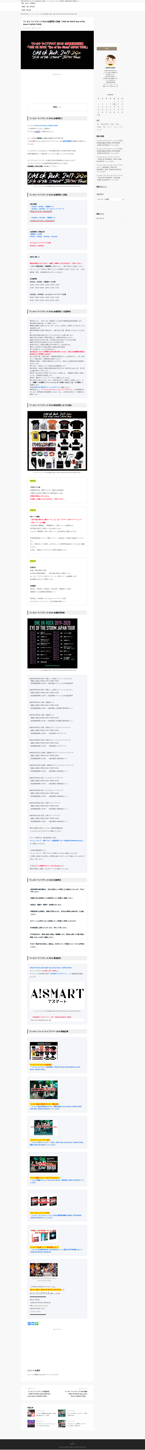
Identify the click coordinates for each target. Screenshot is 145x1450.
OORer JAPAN (37, 28)
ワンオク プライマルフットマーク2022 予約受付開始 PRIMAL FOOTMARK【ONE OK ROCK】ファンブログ (109, 139)
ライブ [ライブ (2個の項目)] (121, 123)
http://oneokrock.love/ (41, 1306)
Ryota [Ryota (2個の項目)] (112, 120)
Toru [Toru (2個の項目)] (104, 123)
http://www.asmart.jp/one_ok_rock (57, 1020)
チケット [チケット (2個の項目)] (109, 123)
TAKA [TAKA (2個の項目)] (117, 120)
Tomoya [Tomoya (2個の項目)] (99, 123)
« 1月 (98, 111)
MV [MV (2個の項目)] (98, 120)
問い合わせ (100, 214)
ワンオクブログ (41, 831)
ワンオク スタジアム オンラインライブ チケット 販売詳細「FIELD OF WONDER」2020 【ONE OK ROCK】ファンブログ (110, 164)
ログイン (47, 1375)
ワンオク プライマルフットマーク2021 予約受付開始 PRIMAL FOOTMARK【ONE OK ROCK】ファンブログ (109, 147)
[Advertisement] (42, 88)
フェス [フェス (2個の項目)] (115, 123)
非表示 (59, 107)
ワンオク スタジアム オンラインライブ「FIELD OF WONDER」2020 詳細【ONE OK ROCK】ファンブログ (110, 174)
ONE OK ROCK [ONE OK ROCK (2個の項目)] (105, 120)
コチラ (64, 550)
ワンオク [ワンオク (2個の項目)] (99, 126)
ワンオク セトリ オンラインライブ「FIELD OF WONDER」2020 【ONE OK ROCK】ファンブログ (109, 155)
